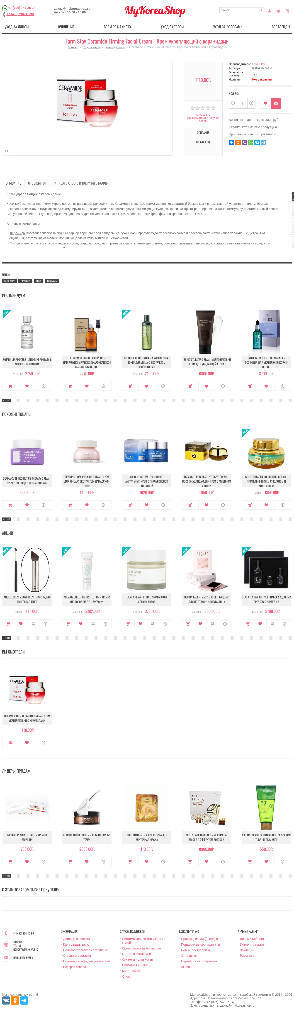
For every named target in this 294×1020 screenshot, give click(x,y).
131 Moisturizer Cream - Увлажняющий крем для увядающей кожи (206, 361)
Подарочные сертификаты (200, 944)
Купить (10, 386)
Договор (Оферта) (76, 939)
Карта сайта (131, 971)
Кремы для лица (115, 47)
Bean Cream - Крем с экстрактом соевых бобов (147, 599)
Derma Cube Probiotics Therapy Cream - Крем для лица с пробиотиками (27, 480)
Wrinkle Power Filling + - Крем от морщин (27, 837)
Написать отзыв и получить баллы (203, 119)
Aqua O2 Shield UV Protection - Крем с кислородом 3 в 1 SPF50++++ (87, 599)
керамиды (52, 281)
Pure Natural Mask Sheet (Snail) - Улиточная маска (147, 837)
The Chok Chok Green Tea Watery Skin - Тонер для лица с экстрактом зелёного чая (147, 362)
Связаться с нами (135, 965)
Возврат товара (74, 967)
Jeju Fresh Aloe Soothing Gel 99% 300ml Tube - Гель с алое (266, 837)
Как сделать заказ (76, 944)
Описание (203, 132)
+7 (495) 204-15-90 (20, 14)
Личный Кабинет (252, 939)
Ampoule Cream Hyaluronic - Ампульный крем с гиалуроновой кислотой (146, 481)
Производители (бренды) (199, 939)
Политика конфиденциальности (86, 961)
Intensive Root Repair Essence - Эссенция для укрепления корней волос (266, 362)
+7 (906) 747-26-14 (21, 8)
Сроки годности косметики (141, 948)
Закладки (247, 950)
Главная (72, 47)
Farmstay (25, 281)
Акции (185, 967)
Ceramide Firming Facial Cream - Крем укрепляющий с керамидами (27, 718)
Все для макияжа (118, 26)
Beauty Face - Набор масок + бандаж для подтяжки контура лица (206, 599)
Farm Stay (258, 64)
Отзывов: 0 (203, 114)
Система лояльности (137, 959)
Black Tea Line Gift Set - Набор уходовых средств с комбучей (266, 599)
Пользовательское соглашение (86, 950)
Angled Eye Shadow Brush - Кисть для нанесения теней (27, 599)
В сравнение (33, 623)
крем (38, 281)
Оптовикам (189, 955)
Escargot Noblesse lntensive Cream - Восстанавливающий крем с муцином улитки (206, 481)
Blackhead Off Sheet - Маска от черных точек (87, 837)
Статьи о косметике (136, 954)
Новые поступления (196, 950)
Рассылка (247, 955)
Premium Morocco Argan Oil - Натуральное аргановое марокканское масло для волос (87, 362)
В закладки (265, 103)
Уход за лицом (17, 26)
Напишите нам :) (23, 957)
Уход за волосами (228, 26)
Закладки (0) (278, 10)
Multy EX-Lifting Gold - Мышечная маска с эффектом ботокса (206, 837)
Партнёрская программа (199, 961)
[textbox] (241, 10)
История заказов (252, 944)
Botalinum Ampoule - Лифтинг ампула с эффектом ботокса (27, 361)
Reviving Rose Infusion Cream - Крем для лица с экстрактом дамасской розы (86, 481)
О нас (126, 976)
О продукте (43, 386)
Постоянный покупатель (269, 10)
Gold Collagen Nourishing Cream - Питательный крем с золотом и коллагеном (266, 481)
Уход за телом (172, 26)
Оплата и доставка (77, 955)
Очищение (66, 26)
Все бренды (281, 26)
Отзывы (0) (203, 141)
